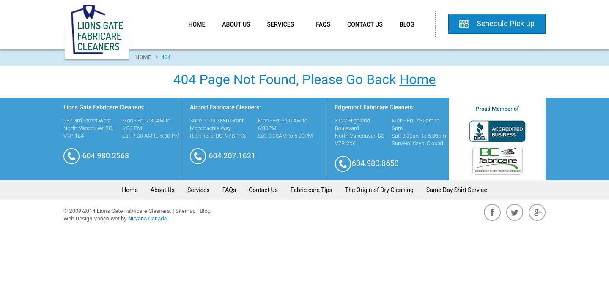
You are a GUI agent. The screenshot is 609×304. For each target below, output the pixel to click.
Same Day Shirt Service (456, 190)
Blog (407, 24)
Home (197, 24)
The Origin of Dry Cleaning (379, 190)
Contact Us (365, 24)
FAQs (323, 24)
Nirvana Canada (147, 218)
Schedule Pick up (506, 23)
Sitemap (186, 211)
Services (283, 24)
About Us (236, 24)
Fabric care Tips (311, 190)
